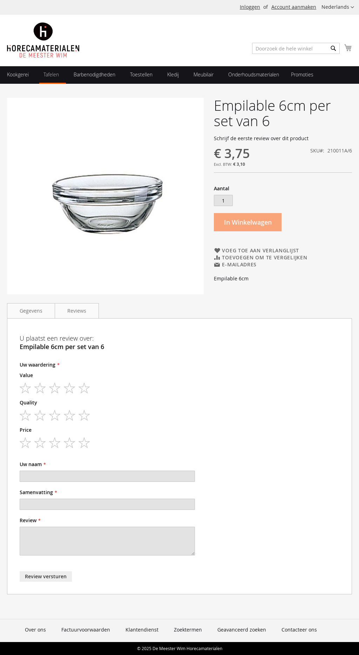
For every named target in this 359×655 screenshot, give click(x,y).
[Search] (333, 48)
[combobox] (296, 48)
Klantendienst (142, 629)
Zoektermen (188, 629)
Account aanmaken (293, 7)
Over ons (35, 629)
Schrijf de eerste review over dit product (261, 138)
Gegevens (31, 310)
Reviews (76, 310)
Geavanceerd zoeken (241, 629)
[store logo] (43, 39)
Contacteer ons (299, 629)
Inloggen (250, 7)
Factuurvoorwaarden (85, 629)
